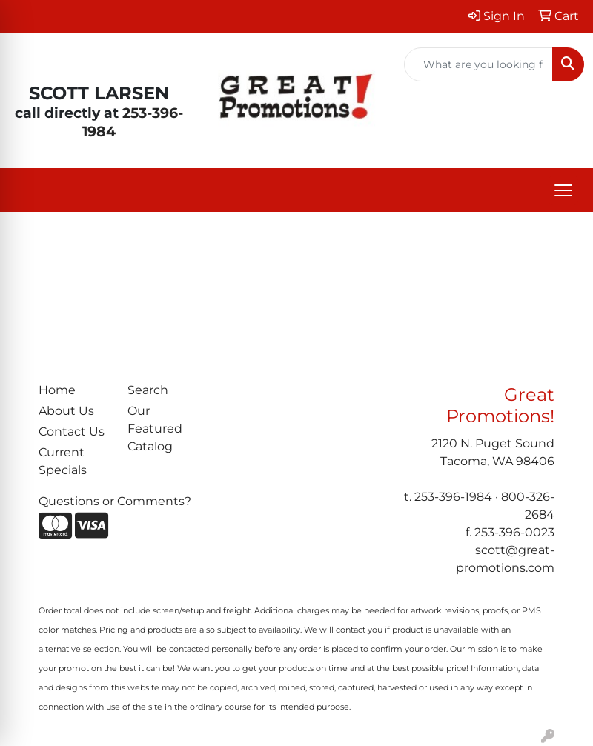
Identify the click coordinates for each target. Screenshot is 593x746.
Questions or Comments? (115, 501)
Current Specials (63, 461)
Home (57, 390)
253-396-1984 (453, 497)
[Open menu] (563, 190)
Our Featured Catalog (154, 428)
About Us (66, 411)
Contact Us (72, 431)
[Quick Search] (478, 64)
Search (147, 390)
